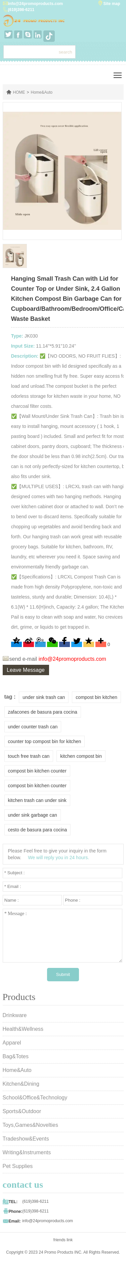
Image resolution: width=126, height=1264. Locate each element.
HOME (19, 92)
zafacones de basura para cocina (42, 712)
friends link (63, 1240)
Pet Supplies (18, 1166)
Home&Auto (42, 92)
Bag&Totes (16, 1056)
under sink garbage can (32, 815)
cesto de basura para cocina (37, 829)
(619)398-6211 (21, 9)
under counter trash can (33, 726)
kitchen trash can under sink (37, 800)
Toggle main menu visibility (118, 73)
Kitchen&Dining (21, 1084)
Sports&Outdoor (22, 1111)
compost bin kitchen (96, 697)
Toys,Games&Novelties (30, 1125)
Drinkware (15, 1015)
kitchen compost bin (81, 756)
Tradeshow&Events (26, 1139)
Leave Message (26, 670)
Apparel (12, 1043)
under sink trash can (44, 697)
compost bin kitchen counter (37, 771)
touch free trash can (29, 756)
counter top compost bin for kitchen (44, 741)
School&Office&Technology (35, 1097)
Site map (111, 3)
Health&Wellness (23, 1029)
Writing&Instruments (27, 1152)
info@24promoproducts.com (35, 3)
